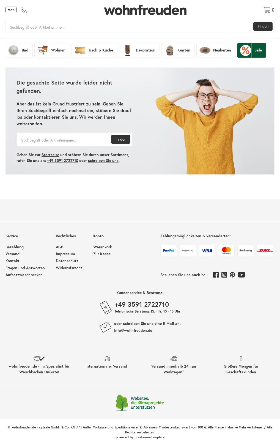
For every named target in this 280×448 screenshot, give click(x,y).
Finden (263, 26)
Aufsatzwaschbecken (24, 274)
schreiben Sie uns (103, 160)
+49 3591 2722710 (62, 160)
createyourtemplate (149, 437)
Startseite (50, 154)
